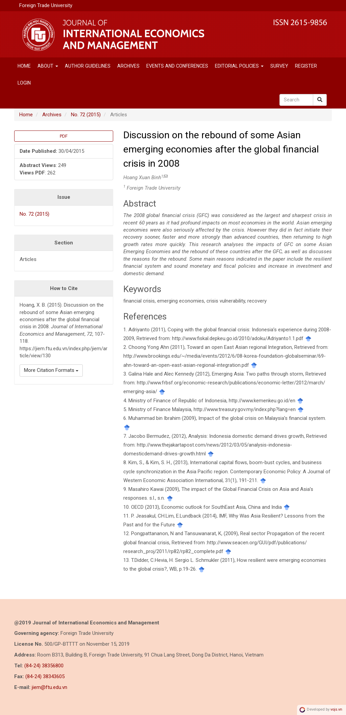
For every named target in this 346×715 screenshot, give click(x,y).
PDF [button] (64, 136)
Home (24, 66)
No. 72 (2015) (86, 115)
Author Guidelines (87, 66)
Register (306, 66)
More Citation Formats (51, 370)
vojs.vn (336, 710)
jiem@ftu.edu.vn (49, 687)
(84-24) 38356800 (44, 666)
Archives (128, 66)
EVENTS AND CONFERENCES (177, 66)
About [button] (48, 66)
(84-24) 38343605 (45, 676)
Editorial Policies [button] (239, 66)
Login (24, 83)
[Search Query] (296, 100)
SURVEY (279, 66)
